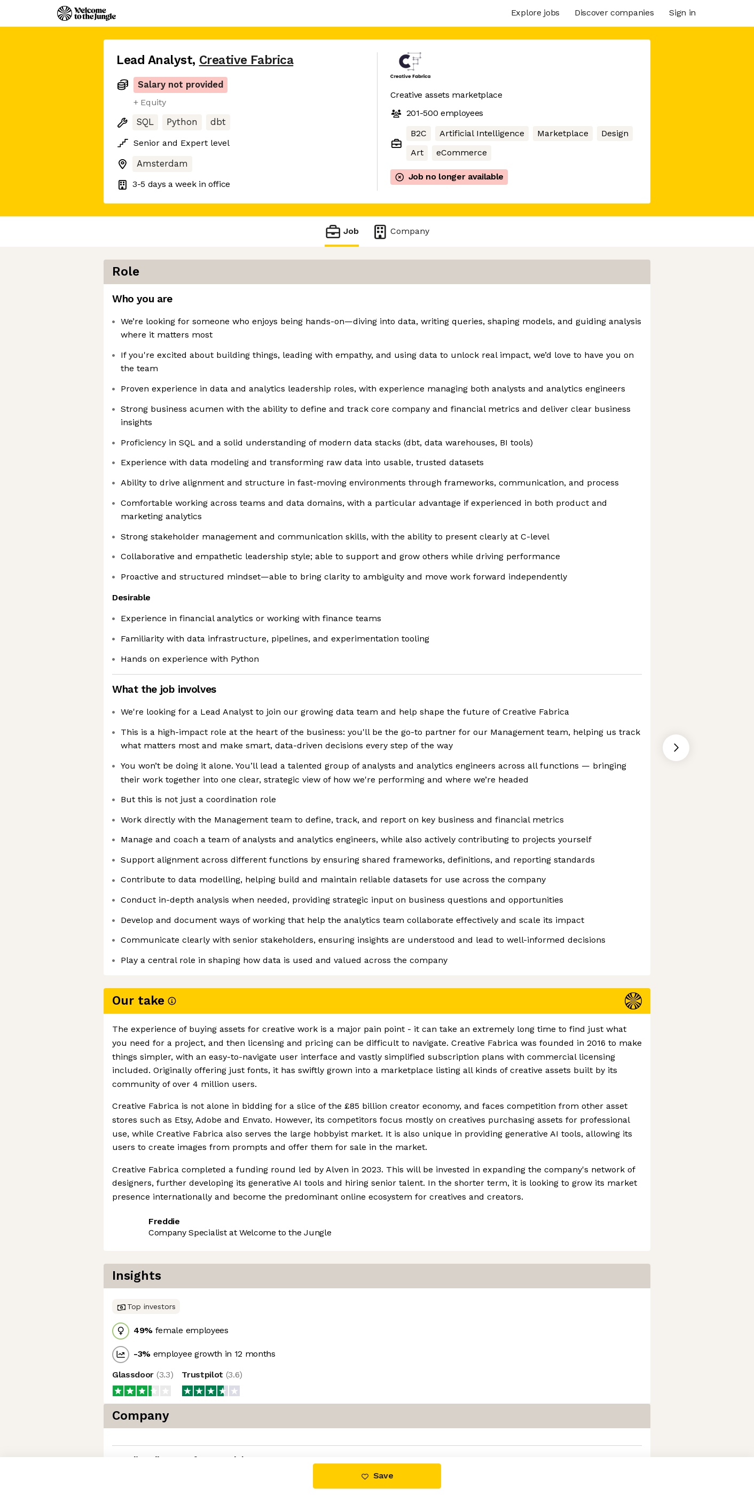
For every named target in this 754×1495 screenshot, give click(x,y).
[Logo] (86, 13)
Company (400, 231)
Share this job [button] (145, 1412)
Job (342, 231)
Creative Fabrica (246, 60)
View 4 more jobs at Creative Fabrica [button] (266, 1412)
